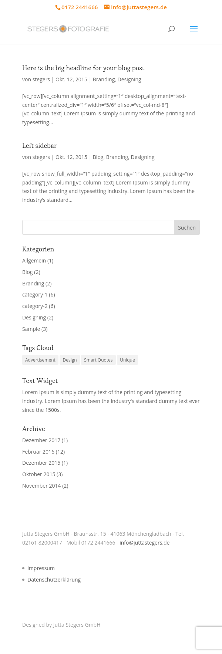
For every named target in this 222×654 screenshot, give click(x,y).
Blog (98, 156)
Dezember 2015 (41, 462)
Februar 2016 (38, 451)
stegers (41, 79)
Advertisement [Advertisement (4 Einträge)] (40, 360)
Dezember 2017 (41, 440)
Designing (129, 79)
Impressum (41, 568)
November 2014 (41, 485)
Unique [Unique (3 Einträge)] (127, 360)
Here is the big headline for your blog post (83, 68)
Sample (31, 328)
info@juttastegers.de (144, 542)
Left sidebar (39, 145)
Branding (104, 79)
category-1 (35, 294)
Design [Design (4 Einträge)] (70, 360)
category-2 (35, 305)
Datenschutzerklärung (54, 579)
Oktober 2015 (38, 474)
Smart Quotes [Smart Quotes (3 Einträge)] (98, 360)
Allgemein (34, 260)
